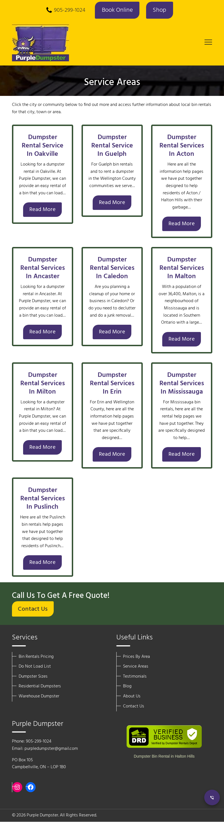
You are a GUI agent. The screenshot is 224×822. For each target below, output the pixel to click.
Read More (42, 209)
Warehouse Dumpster (39, 696)
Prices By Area (136, 656)
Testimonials (135, 676)
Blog (127, 686)
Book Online (117, 10)
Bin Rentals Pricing (36, 656)
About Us (132, 696)
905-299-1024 (69, 10)
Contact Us (33, 609)
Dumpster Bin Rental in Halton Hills (164, 756)
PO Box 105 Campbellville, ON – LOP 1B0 (39, 763)
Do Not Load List (35, 666)
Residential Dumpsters (40, 686)
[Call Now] (212, 797)
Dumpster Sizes (33, 676)
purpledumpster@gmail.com (51, 748)
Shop (159, 10)
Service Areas (135, 666)
